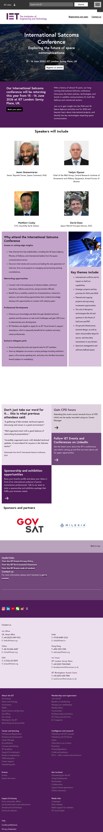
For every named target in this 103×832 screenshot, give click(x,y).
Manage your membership (62, 704)
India (54, 634)
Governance (6, 704)
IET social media (58, 810)
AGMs (4, 708)
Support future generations (62, 787)
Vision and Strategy (9, 701)
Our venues (6, 717)
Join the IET (56, 698)
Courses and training (10, 746)
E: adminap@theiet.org (61, 652)
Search (81, 4)
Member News (57, 708)
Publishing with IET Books (62, 737)
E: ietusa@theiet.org (10, 664)
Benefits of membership (61, 701)
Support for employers (11, 752)
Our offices (6, 714)
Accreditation (7, 743)
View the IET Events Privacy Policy (17, 561)
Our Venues (56, 658)
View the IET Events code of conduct (18, 568)
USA (4, 657)
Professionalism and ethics (62, 714)
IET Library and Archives (61, 717)
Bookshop (56, 746)
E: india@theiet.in (59, 640)
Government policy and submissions (16, 804)
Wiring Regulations (59, 749)
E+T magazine (57, 720)
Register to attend (54, 67)
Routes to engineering (10, 755)
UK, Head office (8, 634)
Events (4, 775)
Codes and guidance (60, 752)
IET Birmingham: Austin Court (64, 672)
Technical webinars (9, 810)
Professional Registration (12, 734)
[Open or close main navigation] (97, 4)
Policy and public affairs (11, 801)
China (4, 646)
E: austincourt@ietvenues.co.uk (64, 679)
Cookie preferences (9, 825)
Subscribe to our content (61, 743)
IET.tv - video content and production (66, 755)
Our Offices (6, 631)
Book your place (14, 109)
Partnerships (56, 781)
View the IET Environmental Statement (19, 564)
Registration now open (78, 16)
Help (4, 820)
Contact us (96, 16)
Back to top (95, 546)
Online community (59, 790)
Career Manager (8, 740)
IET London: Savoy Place (62, 661)
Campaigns (56, 801)
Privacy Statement (9, 829)
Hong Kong (56, 646)
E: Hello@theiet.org (9, 640)
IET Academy (7, 749)
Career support (8, 761)
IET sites (9, 5)
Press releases (57, 804)
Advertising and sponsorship (13, 723)
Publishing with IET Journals (63, 734)
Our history (6, 698)
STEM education (8, 758)
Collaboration (57, 784)
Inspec (54, 740)
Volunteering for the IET (61, 775)
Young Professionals (59, 778)
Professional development (12, 737)
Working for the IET (9, 720)
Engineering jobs (8, 764)
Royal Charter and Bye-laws (13, 711)
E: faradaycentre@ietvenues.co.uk (65, 667)
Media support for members (62, 807)
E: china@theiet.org (10, 652)
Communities (57, 711)
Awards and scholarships (12, 807)
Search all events (8, 778)
